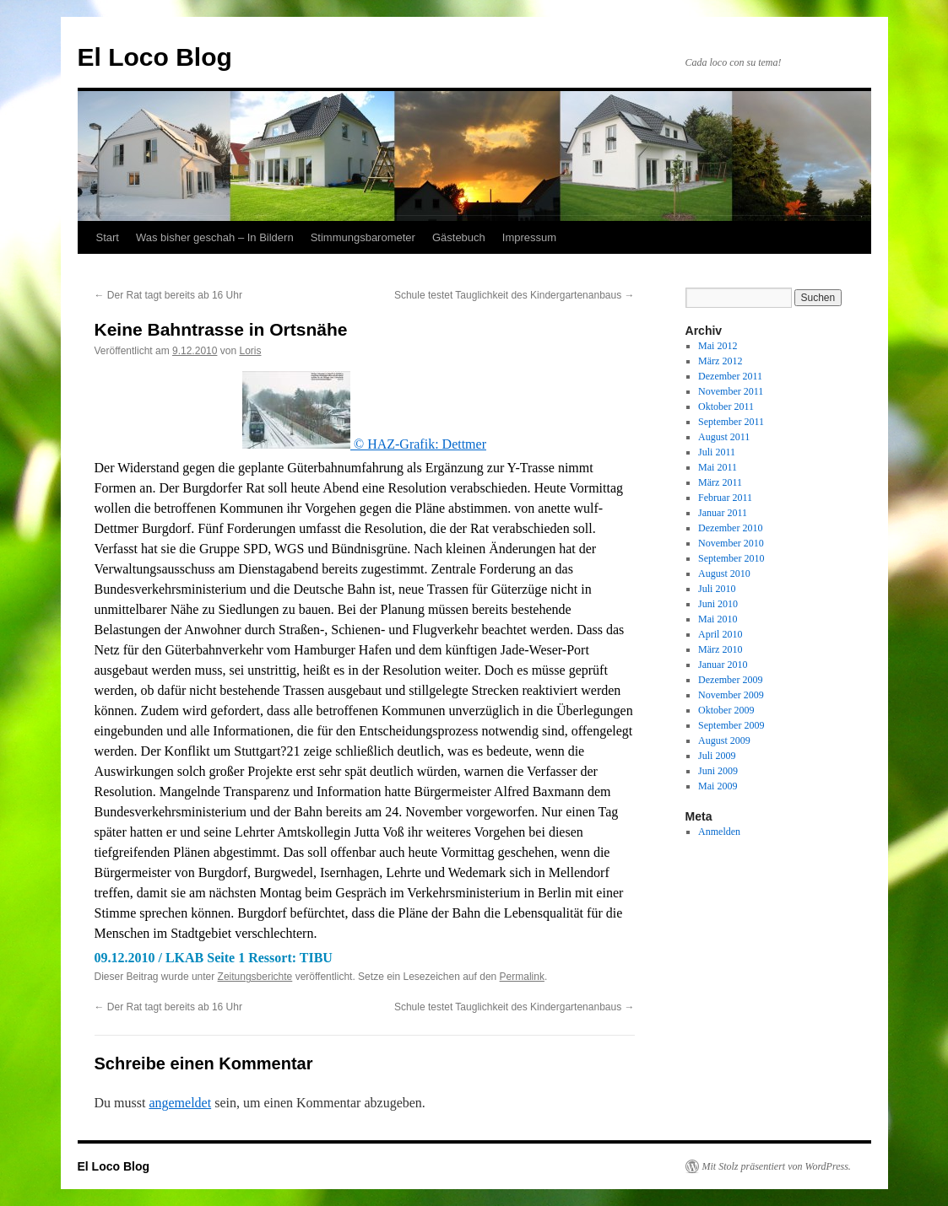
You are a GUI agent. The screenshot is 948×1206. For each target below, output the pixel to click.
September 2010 (731, 558)
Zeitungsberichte (255, 977)
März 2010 (720, 649)
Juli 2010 (716, 589)
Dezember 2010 (730, 528)
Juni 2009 (718, 771)
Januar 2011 (722, 513)
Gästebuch (458, 237)
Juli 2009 (716, 756)
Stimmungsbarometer (363, 237)
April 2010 (720, 634)
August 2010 (724, 573)
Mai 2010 (717, 619)
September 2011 (731, 422)
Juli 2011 (716, 452)
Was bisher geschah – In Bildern (215, 237)
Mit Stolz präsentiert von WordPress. (776, 1166)
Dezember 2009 (730, 680)
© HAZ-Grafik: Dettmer (364, 444)
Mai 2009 (717, 786)
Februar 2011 (725, 497)
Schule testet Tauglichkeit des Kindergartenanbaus (514, 295)
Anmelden (719, 831)
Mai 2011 (717, 467)
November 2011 (730, 391)
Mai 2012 (717, 346)
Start (107, 237)
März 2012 (720, 361)
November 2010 (731, 543)
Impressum (529, 237)
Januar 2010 (722, 664)
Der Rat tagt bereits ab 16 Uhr (168, 295)
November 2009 (731, 695)
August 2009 (724, 740)
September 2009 (731, 725)
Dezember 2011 (730, 376)
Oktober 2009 (726, 710)
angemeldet (180, 1103)
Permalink (522, 977)
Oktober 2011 (726, 406)
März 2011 (720, 482)
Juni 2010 (718, 604)
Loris (250, 351)
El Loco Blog (155, 57)
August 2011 (724, 437)
